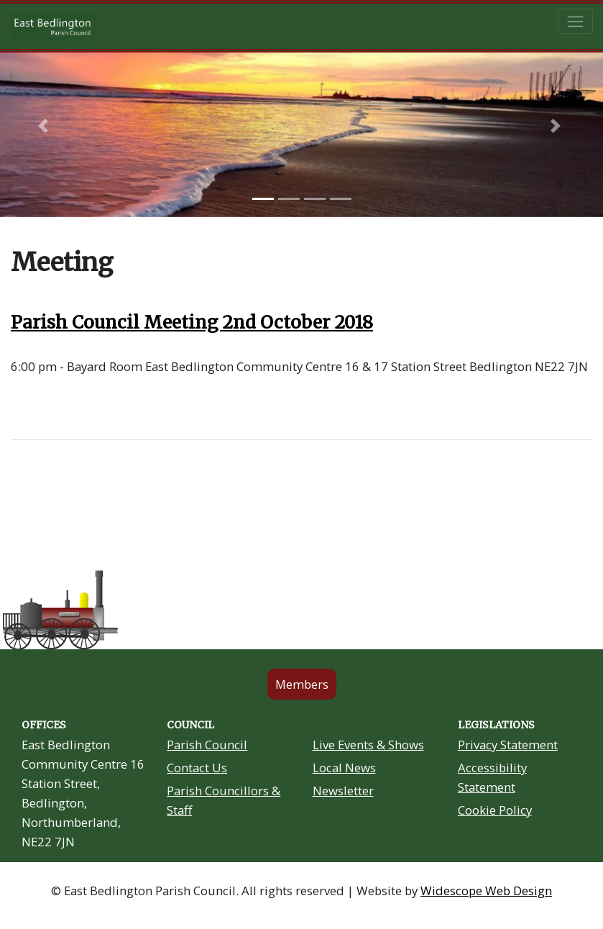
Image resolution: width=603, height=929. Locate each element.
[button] (45, 126)
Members (301, 684)
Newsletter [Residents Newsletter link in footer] (343, 790)
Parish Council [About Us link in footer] (207, 744)
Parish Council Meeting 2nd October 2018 (192, 322)
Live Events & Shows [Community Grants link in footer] (368, 744)
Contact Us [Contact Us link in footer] (197, 767)
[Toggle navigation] (575, 21)
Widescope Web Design (486, 890)
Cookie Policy (495, 810)
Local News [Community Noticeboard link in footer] (344, 767)
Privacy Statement (508, 744)
